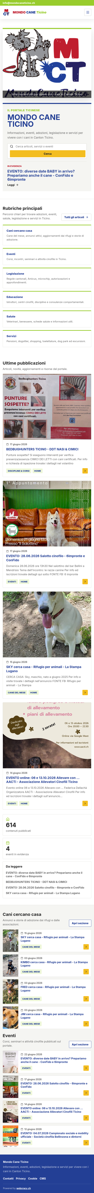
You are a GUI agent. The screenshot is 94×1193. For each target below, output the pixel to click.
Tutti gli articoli (76, 217)
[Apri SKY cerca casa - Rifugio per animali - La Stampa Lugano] (85, 692)
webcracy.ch (23, 1188)
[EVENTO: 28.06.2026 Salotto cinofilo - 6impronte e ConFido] (47, 514)
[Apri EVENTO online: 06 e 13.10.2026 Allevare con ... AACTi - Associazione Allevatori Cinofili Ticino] (85, 803)
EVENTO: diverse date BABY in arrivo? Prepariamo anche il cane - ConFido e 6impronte (44, 874)
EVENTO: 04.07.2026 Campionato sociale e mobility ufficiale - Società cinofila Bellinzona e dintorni (54, 1135)
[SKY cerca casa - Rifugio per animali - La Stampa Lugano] (47, 624)
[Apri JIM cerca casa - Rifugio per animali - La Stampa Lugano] (86, 1023)
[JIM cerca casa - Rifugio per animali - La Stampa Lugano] (10, 1017)
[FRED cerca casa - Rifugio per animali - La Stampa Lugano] (10, 991)
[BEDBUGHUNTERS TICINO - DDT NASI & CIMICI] (47, 407)
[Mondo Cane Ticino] (24, 12)
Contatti (8, 1178)
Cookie (32, 1178)
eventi (12, 581)
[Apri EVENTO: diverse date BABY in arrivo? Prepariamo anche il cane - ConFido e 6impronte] (86, 1068)
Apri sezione (80, 923)
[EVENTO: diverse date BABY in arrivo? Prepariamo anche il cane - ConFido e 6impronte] (10, 1062)
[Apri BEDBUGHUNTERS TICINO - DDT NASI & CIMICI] (85, 471)
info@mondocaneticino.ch (19, 2)
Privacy (21, 1178)
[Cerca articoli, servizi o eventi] (50, 146)
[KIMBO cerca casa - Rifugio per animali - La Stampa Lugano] (10, 965)
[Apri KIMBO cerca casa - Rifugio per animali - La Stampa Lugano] (86, 971)
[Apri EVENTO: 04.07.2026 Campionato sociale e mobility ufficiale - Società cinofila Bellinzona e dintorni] (86, 1142)
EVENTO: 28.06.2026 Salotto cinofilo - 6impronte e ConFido (45, 887)
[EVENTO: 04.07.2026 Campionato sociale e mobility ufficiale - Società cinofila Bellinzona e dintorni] (10, 1137)
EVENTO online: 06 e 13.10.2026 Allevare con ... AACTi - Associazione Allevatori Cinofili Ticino (42, 780)
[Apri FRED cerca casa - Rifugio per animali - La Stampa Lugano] (86, 998)
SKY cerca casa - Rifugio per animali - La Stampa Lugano (43, 893)
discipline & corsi (19, 471)
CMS (43, 1178)
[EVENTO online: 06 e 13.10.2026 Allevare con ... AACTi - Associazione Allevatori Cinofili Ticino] (47, 735)
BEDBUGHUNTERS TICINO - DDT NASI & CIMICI (42, 449)
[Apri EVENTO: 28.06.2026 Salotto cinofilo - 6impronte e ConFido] (85, 581)
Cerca (48, 153)
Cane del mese (17, 692)
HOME (37, 471)
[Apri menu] (87, 12)
